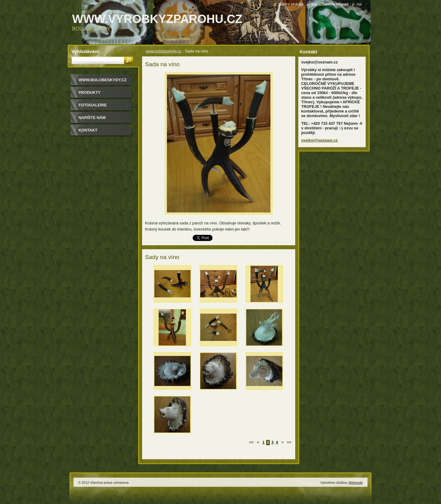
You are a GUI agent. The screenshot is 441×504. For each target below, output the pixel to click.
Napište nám (92, 117)
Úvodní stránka (290, 4)
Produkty (90, 92)
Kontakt (88, 130)
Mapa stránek (337, 4)
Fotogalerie (93, 105)
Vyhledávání (85, 51)
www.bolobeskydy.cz (164, 51)
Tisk (314, 4)
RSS (359, 4)
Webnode (356, 482)
